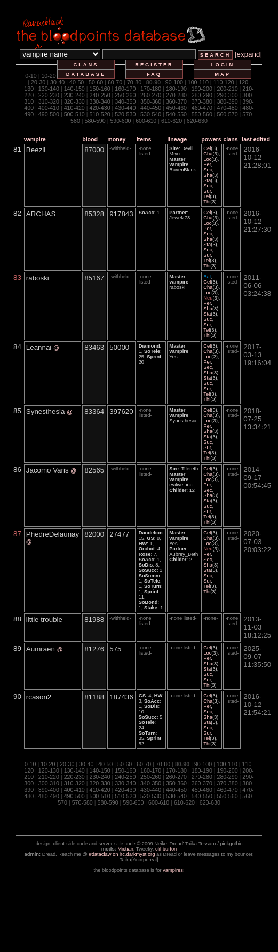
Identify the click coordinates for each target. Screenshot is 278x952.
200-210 (227, 88)
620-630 (197, 120)
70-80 (134, 82)
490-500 (48, 114)
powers (211, 139)
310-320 (48, 101)
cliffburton (166, 849)
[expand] (248, 54)
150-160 (99, 88)
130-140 (48, 88)
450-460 (176, 108)
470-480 (227, 108)
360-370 (176, 101)
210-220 (48, 777)
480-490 (48, 796)
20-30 (38, 82)
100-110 (198, 82)
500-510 (74, 114)
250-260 (125, 95)
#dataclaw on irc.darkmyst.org (122, 854)
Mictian (125, 849)
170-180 (150, 88)
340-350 (125, 101)
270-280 (176, 95)
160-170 (125, 88)
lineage (177, 139)
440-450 (150, 108)
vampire (35, 139)
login (223, 64)
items (144, 139)
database (86, 74)
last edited (256, 139)
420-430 (99, 108)
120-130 (48, 770)
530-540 (150, 114)
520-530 (125, 114)
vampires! (173, 870)
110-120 (223, 82)
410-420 (74, 108)
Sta (207, 180)
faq (154, 74)
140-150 (74, 88)
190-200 (202, 88)
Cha (207, 153)
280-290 (202, 95)
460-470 (202, 108)
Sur (207, 191)
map (223, 74)
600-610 (146, 120)
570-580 (82, 802)
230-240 (74, 95)
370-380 (202, 101)
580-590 (95, 120)
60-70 (115, 82)
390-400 (48, 789)
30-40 (57, 82)
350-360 (150, 101)
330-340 (99, 101)
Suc (207, 185)
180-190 (176, 88)
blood (90, 139)
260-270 (150, 95)
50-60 (96, 82)
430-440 (125, 108)
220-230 (48, 95)
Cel (207, 148)
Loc (207, 159)
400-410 (48, 108)
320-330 (74, 101)
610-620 (171, 120)
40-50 (76, 82)
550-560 (202, 114)
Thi (206, 201)
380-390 (227, 101)
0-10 (30, 76)
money (116, 139)
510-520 (99, 114)
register (154, 64)
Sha (207, 175)
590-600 (120, 120)
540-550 (176, 114)
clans (85, 64)
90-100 (174, 82)
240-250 (99, 95)
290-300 (227, 95)
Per (207, 164)
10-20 (48, 76)
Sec (207, 169)
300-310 (48, 783)
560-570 (227, 114)
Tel (206, 196)
